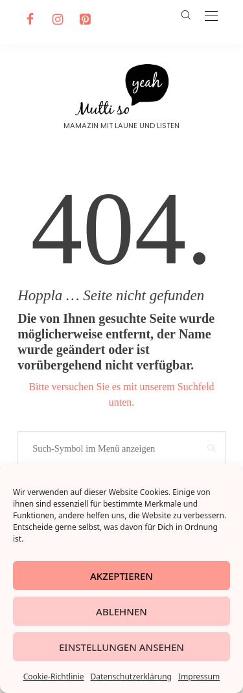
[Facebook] (28, 19)
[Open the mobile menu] (211, 16)
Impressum (199, 676)
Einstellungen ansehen (121, 647)
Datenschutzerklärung (131, 676)
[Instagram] (56, 19)
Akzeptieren (121, 575)
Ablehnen (121, 611)
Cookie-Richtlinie (53, 676)
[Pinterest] (83, 19)
